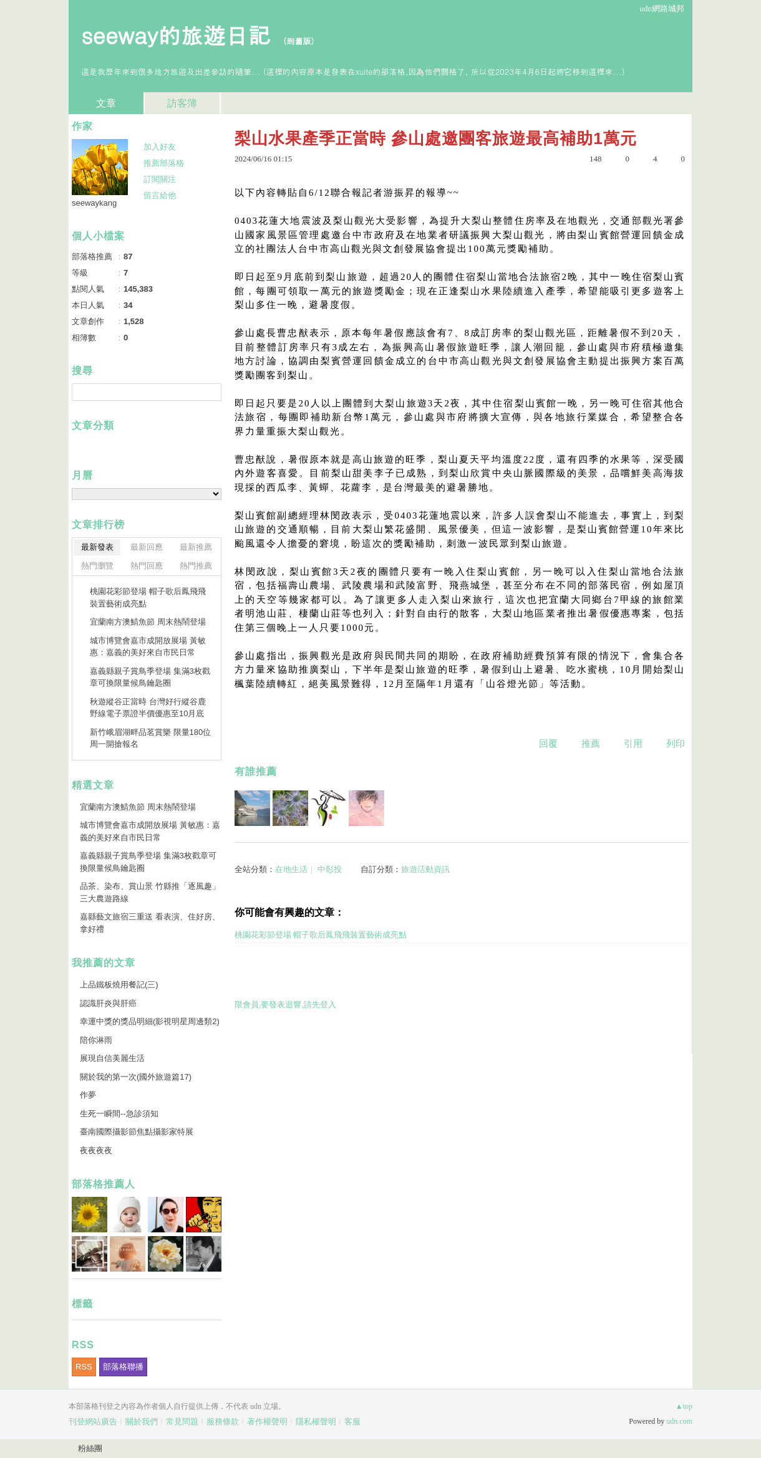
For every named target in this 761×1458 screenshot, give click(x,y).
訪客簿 (182, 103)
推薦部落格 (163, 163)
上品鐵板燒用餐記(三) (119, 984)
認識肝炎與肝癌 (108, 1003)
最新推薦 (196, 547)
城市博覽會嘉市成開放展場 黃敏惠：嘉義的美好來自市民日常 (148, 647)
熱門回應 (146, 565)
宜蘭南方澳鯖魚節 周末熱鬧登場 (148, 621)
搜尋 (210, 392)
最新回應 (146, 547)
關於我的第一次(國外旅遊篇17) (135, 1077)
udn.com (679, 1421)
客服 (352, 1421)
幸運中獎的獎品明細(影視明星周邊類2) (150, 1021)
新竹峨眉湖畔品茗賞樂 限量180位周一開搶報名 (150, 738)
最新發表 (97, 547)
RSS (83, 1366)
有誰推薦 (256, 771)
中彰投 (329, 869)
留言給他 (159, 195)
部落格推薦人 (103, 1184)
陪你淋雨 (96, 1040)
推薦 (590, 744)
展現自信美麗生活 (112, 1058)
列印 (675, 744)
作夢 (89, 1095)
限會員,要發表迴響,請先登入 (285, 1004)
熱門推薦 (196, 565)
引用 (633, 744)
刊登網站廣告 (93, 1421)
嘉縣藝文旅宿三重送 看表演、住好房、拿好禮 (150, 923)
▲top (684, 1406)
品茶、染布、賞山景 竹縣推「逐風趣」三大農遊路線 (150, 892)
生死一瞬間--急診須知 (119, 1113)
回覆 (548, 744)
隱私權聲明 (316, 1421)
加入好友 (159, 146)
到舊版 (298, 41)
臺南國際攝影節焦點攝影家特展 (136, 1131)
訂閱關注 (159, 179)
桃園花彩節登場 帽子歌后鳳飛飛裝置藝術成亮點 (321, 934)
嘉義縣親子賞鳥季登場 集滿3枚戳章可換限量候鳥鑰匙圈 (150, 677)
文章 (106, 103)
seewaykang (94, 203)
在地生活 (291, 869)
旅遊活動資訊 (425, 869)
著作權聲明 (267, 1421)
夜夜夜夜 (96, 1150)
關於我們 (141, 1421)
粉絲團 (90, 1448)
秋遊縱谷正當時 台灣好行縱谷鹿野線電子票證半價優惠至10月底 (148, 708)
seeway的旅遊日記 (175, 34)
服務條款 (222, 1421)
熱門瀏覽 (97, 565)
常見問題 (182, 1421)
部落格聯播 (123, 1366)
